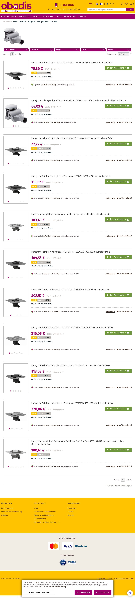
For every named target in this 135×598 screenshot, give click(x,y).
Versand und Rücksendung (11, 512)
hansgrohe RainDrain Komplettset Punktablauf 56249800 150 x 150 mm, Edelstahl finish (72, 62)
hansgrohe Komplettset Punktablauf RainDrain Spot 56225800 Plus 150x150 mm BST (70, 214)
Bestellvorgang (7, 508)
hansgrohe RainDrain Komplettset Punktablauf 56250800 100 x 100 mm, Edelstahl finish (72, 327)
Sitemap (71, 515)
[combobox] (106, 9)
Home (15, 22)
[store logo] (16, 7)
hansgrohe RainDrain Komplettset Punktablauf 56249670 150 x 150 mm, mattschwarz (70, 176)
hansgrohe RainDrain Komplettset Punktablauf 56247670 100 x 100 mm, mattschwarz (70, 252)
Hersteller (22, 22)
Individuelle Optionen (39, 592)
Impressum (72, 508)
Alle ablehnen (83, 592)
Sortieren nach (112, 54)
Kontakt (71, 512)
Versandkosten (48, 77)
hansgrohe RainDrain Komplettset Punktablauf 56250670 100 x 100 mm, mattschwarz (70, 289)
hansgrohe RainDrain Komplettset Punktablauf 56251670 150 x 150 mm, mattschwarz (70, 365)
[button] (110, 3)
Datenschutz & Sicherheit (124, 578)
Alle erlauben (102, 592)
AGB (36, 508)
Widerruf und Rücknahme (44, 515)
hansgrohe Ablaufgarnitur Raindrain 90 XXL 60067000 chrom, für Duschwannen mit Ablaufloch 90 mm (79, 100)
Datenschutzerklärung (58, 587)
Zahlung (4, 515)
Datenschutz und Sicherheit (45, 512)
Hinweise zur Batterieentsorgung (47, 522)
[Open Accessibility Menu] (130, 593)
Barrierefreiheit (40, 519)
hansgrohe (31, 22)
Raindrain (53, 22)
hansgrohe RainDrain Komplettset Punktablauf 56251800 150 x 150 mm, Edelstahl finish (72, 403)
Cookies (36, 583)
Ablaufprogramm (43, 22)
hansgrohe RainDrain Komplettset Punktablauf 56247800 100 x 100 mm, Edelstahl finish (72, 138)
